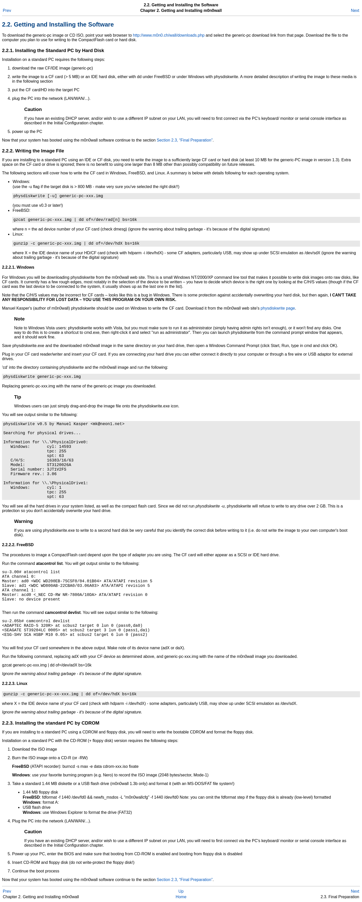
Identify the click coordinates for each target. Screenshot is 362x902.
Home (181, 897)
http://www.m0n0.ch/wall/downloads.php (168, 35)
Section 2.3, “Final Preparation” (185, 140)
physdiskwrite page (278, 308)
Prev (7, 10)
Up (181, 891)
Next (355, 10)
